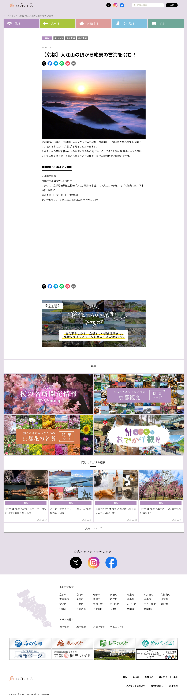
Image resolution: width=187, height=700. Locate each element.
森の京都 (82, 38)
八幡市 (79, 604)
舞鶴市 (96, 599)
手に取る (163, 677)
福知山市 (59, 38)
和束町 (130, 594)
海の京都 (70, 38)
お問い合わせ (157, 686)
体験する (149, 677)
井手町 (147, 599)
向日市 (164, 604)
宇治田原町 (150, 604)
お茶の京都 (99, 627)
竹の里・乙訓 (117, 627)
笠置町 (113, 608)
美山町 (130, 599)
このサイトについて (135, 686)
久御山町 (165, 594)
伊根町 (113, 594)
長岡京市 (81, 608)
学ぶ (175, 677)
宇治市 (63, 604)
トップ (6, 15)
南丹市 (79, 594)
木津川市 (131, 604)
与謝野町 (98, 608)
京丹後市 (64, 599)
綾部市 (96, 594)
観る (13, 15)
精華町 (113, 599)
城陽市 (164, 599)
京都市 (63, 594)
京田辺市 (115, 604)
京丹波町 (148, 594)
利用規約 (173, 686)
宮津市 (63, 608)
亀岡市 (79, 599)
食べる (136, 677)
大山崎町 (148, 608)
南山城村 (131, 608)
